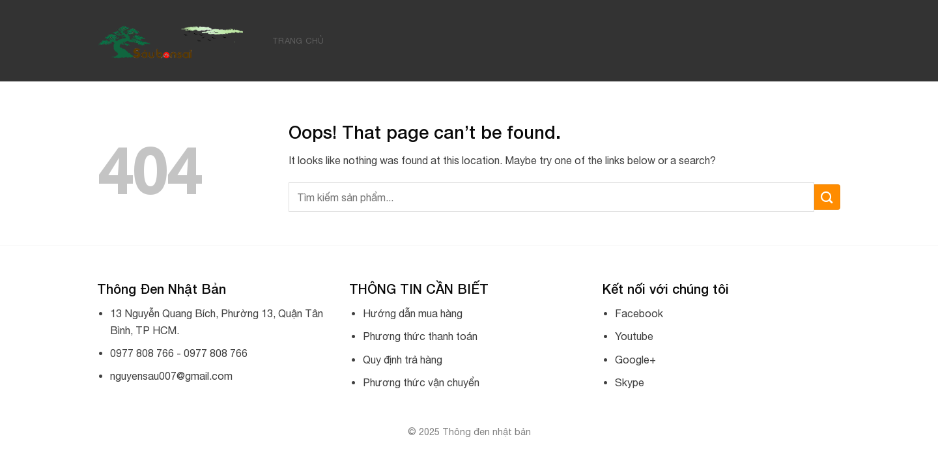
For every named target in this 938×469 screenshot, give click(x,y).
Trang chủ (298, 41)
